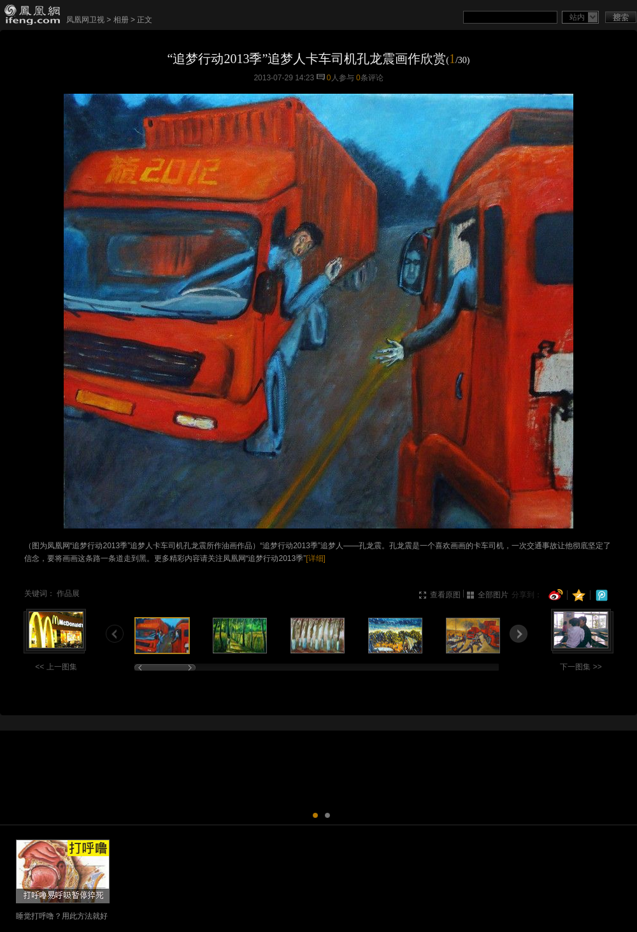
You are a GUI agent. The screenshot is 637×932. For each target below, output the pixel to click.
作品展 (68, 593)
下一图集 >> (580, 666)
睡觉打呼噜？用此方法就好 (62, 916)
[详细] (316, 558)
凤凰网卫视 (85, 19)
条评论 (369, 77)
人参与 (340, 77)
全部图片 (493, 594)
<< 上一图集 (55, 666)
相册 (121, 19)
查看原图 (445, 594)
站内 (577, 17)
